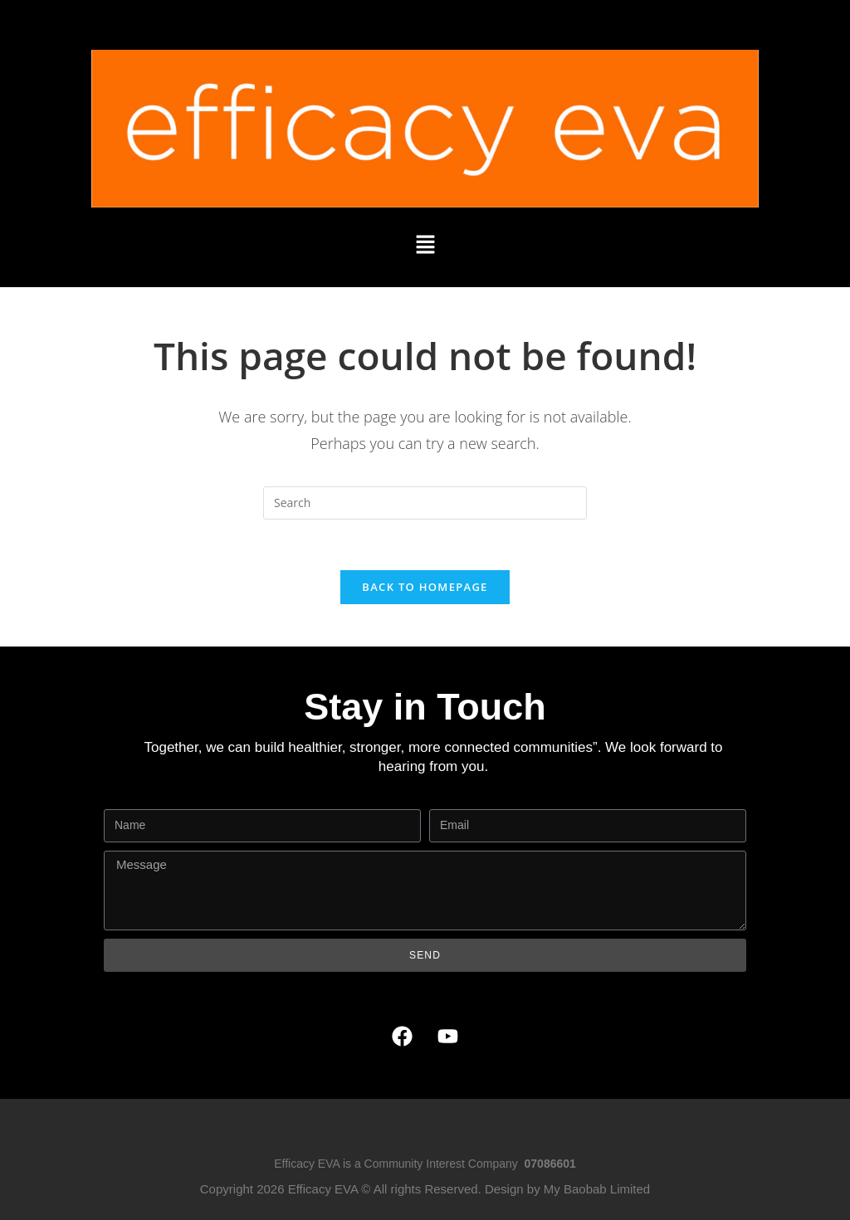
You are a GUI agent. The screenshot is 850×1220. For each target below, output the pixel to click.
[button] (425, 244)
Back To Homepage (424, 586)
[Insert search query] (425, 503)
